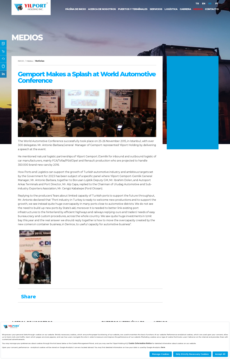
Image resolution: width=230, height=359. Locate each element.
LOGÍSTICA (171, 9)
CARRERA (185, 9)
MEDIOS (198, 9)
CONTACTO (211, 9)
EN (203, 3)
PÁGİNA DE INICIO (75, 9)
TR (197, 3)
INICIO (21, 61)
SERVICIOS (156, 9)
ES (210, 3)
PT (216, 3)
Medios (30, 61)
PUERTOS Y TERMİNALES (132, 9)
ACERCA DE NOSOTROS (102, 9)
